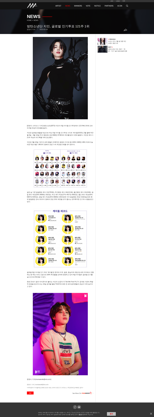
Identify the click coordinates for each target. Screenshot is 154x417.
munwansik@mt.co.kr (41, 384)
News (36, 20)
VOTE (88, 6)
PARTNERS (109, 6)
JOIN (111, 1)
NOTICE (97, 6)
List (30, 393)
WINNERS (78, 6)
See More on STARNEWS (83, 393)
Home (29, 20)
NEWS (67, 6)
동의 (111, 414)
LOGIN (118, 1)
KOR (124, 1)
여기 (80, 414)
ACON (119, 6)
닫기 (151, 414)
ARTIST (58, 6)
